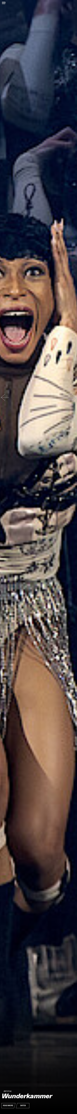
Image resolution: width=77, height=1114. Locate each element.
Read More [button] (8, 1106)
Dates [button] (23, 1106)
